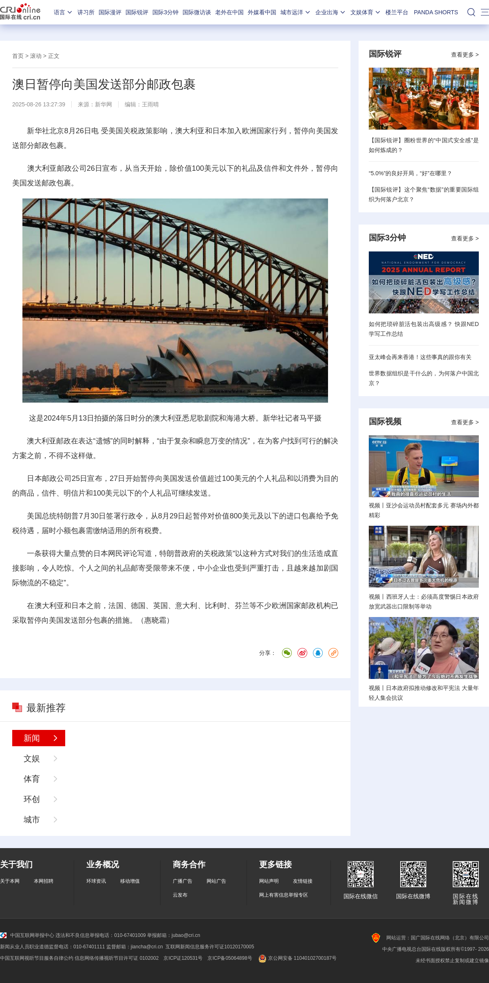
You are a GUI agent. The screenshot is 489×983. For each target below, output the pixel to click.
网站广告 (216, 881)
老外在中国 (229, 12)
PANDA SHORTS (436, 12)
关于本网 (10, 881)
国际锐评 (137, 12)
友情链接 (303, 881)
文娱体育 (365, 12)
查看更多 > (465, 54)
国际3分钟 (165, 12)
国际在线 (20, 12)
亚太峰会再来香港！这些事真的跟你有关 (420, 357)
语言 (63, 12)
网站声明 (269, 881)
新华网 (103, 104)
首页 (18, 56)
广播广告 (182, 881)
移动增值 (130, 881)
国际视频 (385, 421)
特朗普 (68, 516)
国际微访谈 (197, 12)
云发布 (180, 895)
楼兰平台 (396, 12)
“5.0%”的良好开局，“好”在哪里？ (410, 173)
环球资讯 (96, 881)
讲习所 (86, 12)
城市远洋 (295, 12)
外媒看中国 (262, 12)
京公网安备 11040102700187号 (297, 958)
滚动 (36, 56)
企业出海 (330, 12)
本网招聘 (43, 881)
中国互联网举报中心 (27, 935)
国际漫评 (110, 12)
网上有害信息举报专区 (283, 895)
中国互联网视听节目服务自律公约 (36, 958)
